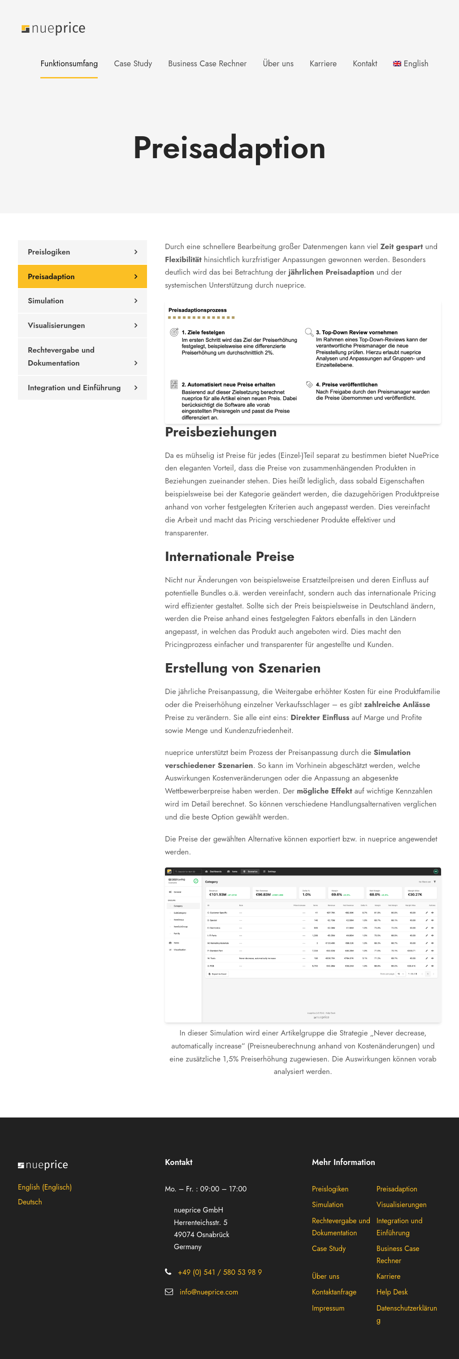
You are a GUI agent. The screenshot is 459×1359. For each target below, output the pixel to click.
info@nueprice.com (209, 1292)
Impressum (328, 1308)
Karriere (323, 63)
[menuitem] (411, 70)
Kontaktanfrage (334, 1292)
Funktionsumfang (69, 63)
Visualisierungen (56, 325)
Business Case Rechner (207, 63)
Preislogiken (49, 251)
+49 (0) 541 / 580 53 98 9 (220, 1272)
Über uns (278, 63)
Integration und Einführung (74, 387)
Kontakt (365, 63)
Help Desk (392, 1292)
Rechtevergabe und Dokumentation (61, 356)
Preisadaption (51, 276)
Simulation (46, 300)
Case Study (133, 63)
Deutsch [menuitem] (30, 1202)
